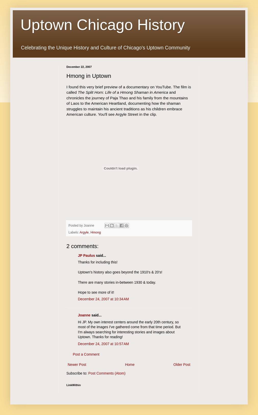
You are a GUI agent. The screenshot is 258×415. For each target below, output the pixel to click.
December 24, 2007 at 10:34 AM (103, 299)
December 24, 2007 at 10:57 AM (103, 344)
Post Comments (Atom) (106, 373)
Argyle (84, 232)
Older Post (181, 365)
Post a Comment (86, 354)
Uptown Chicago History (102, 24)
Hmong (95, 232)
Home (129, 365)
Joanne (84, 315)
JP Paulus (86, 255)
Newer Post (77, 365)
